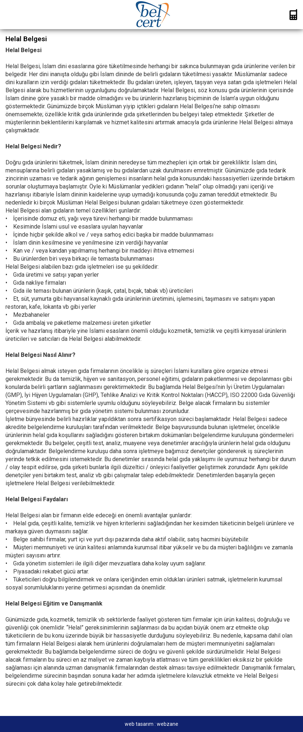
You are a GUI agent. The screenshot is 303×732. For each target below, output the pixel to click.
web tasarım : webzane (151, 724)
